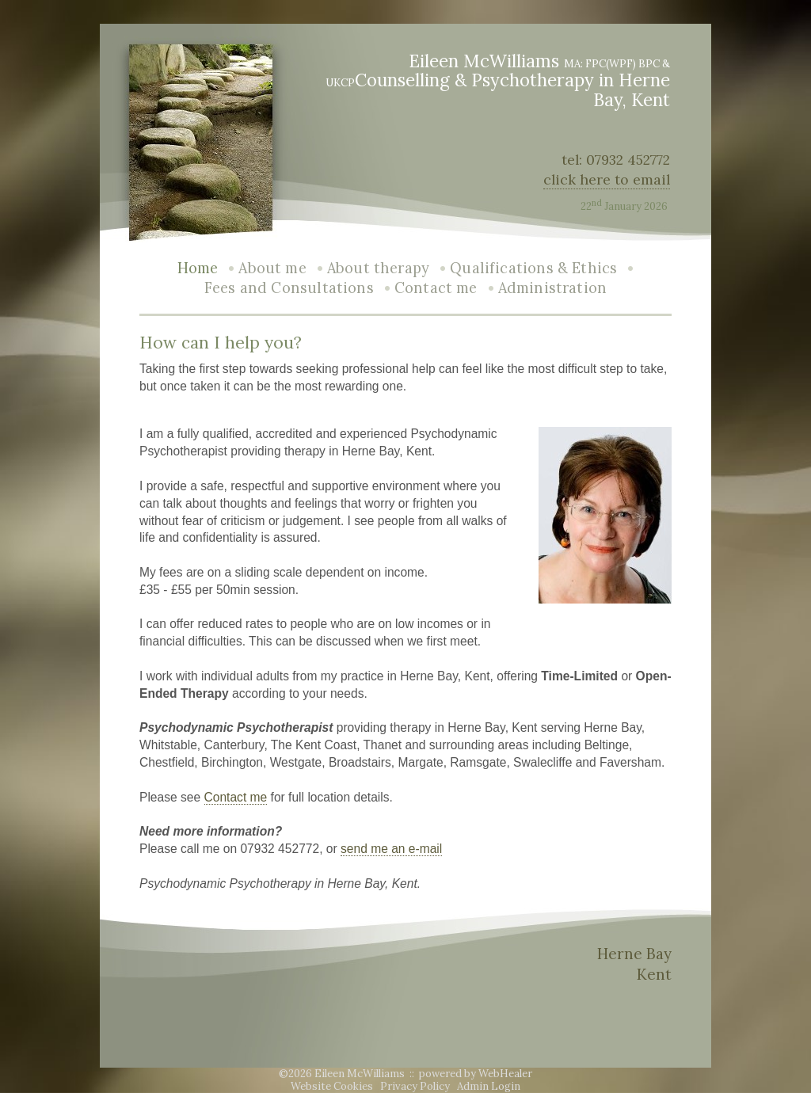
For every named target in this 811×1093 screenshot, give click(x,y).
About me (272, 268)
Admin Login (488, 1086)
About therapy (378, 268)
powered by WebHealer (475, 1073)
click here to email (606, 179)
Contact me (436, 288)
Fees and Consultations (289, 288)
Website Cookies (332, 1086)
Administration (552, 288)
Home (198, 268)
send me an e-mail (391, 848)
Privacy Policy (415, 1086)
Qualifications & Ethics (533, 268)
